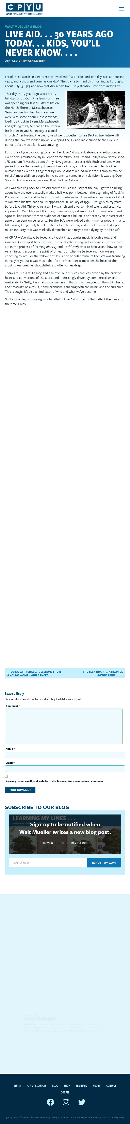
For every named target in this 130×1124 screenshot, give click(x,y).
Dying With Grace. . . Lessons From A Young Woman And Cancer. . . (34, 673)
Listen (17, 1085)
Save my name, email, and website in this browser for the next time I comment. (55, 781)
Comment (13, 706)
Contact (111, 1085)
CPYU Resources (36, 1085)
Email (10, 763)
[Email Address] (48, 862)
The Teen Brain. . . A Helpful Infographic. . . (103, 673)
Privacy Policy (118, 1117)
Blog (55, 1085)
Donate (65, 1092)
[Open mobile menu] (121, 9)
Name (10, 749)
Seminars (81, 1085)
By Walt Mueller (34, 60)
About (96, 1085)
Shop (67, 1085)
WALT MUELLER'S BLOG (23, 26)
